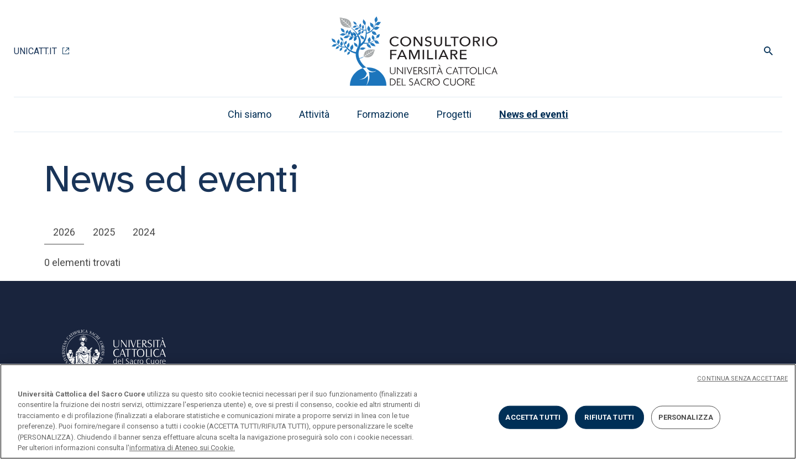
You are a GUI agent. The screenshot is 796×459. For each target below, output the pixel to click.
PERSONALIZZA (686, 417)
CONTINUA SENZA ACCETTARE (742, 378)
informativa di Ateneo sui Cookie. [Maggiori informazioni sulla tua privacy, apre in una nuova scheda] (182, 448)
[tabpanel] (398, 262)
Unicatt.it (35, 51)
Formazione (383, 114)
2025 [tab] (104, 232)
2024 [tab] (144, 232)
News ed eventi (533, 114)
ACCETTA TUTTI (533, 417)
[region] (398, 411)
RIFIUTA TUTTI (609, 417)
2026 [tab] (64, 232)
